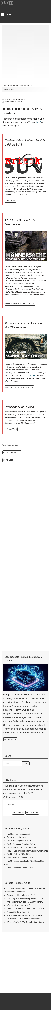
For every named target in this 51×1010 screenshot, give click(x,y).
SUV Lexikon (11, 429)
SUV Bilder (8, 460)
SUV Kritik (10, 201)
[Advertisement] (25, 50)
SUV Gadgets (10, 739)
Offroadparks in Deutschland (19, 303)
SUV (38, 122)
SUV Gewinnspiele (11, 452)
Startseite (6, 89)
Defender (32, 375)
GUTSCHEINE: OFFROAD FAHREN (19, 387)
